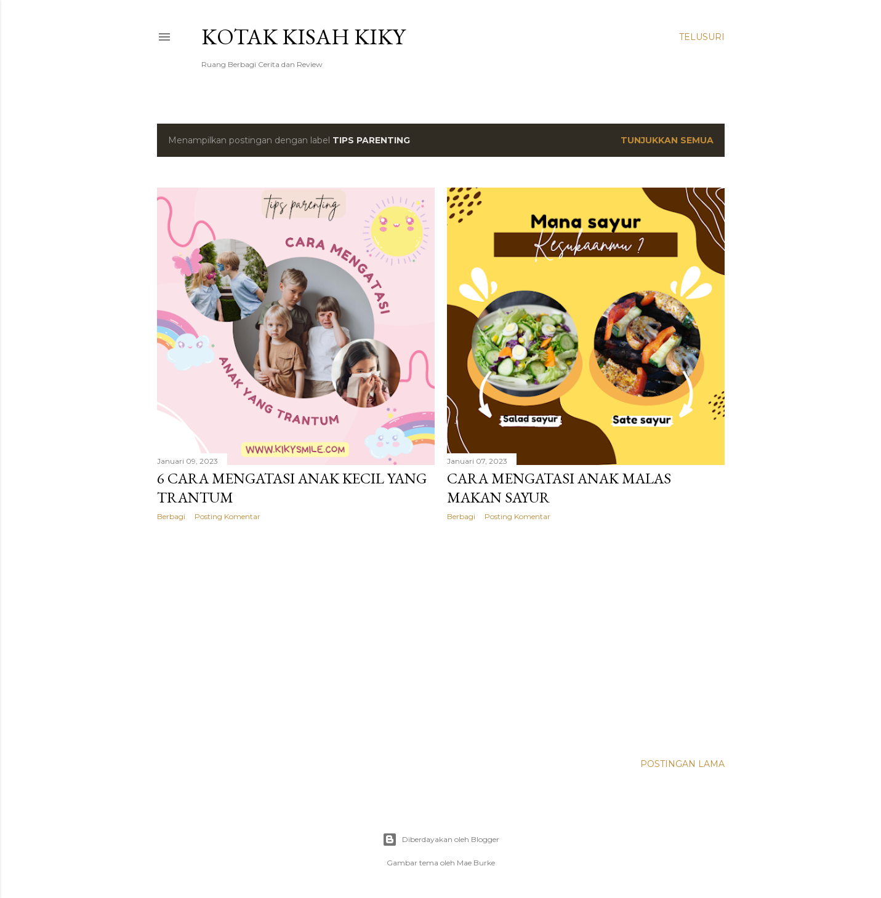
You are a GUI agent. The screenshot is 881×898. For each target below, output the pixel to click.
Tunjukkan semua (667, 140)
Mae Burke (476, 862)
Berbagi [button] (171, 516)
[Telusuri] (702, 37)
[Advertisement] (296, 638)
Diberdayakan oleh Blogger (440, 839)
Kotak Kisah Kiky (303, 36)
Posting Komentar (227, 516)
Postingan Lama (682, 763)
